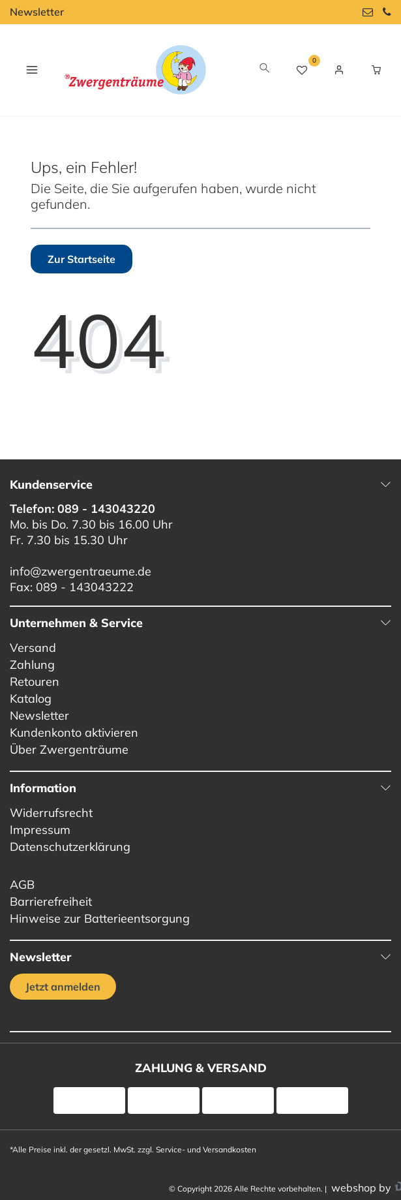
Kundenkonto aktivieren (74, 732)
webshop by (360, 1187)
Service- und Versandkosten (206, 1149)
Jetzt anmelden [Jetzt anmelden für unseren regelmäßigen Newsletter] (62, 986)
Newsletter (37, 11)
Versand (33, 647)
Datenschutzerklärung (70, 846)
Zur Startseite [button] (81, 259)
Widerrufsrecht (51, 812)
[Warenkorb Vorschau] (376, 70)
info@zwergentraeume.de (80, 571)
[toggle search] (264, 69)
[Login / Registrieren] (339, 70)
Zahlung (32, 664)
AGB (22, 884)
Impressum (40, 829)
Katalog (31, 698)
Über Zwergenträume (69, 749)
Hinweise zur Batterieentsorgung (100, 918)
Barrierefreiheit (51, 901)
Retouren (34, 681)
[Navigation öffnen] (31, 69)
